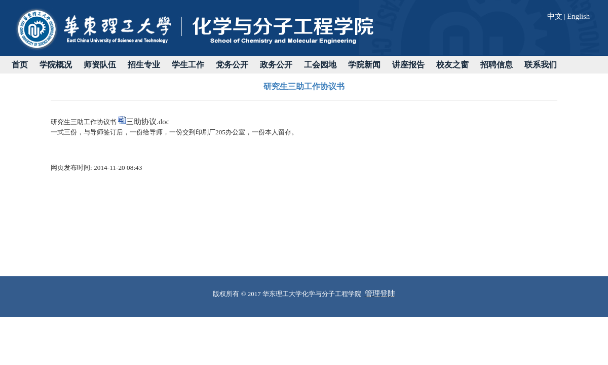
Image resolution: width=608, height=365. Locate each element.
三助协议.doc (147, 122)
